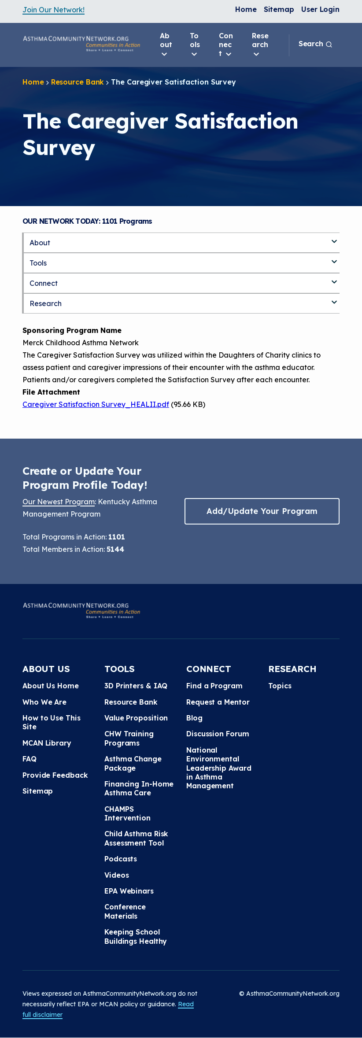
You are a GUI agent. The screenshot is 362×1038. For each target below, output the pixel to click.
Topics (279, 685)
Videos (116, 875)
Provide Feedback (55, 775)
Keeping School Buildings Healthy (135, 936)
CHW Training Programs (129, 738)
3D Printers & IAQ (135, 685)
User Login (320, 9)
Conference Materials (125, 911)
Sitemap (279, 9)
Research (260, 45)
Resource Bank (77, 82)
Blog (194, 717)
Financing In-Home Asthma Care (139, 788)
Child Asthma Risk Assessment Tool (136, 838)
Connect (226, 45)
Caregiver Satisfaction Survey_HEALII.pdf (95, 404)
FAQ (29, 758)
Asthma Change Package (133, 763)
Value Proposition (136, 717)
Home (246, 9)
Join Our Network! (53, 9)
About (166, 45)
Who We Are (44, 702)
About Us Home (50, 685)
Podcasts (120, 858)
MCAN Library (46, 743)
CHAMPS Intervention (127, 813)
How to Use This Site (51, 722)
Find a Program (214, 685)
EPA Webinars (129, 891)
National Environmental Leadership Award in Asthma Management (218, 768)
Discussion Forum (217, 733)
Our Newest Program (58, 501)
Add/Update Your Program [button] (262, 511)
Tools (195, 45)
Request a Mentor (217, 702)
